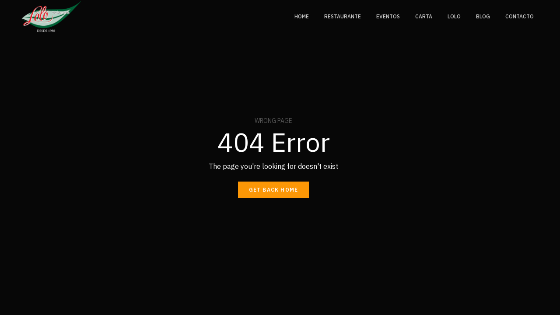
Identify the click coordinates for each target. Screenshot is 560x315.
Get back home (273, 189)
